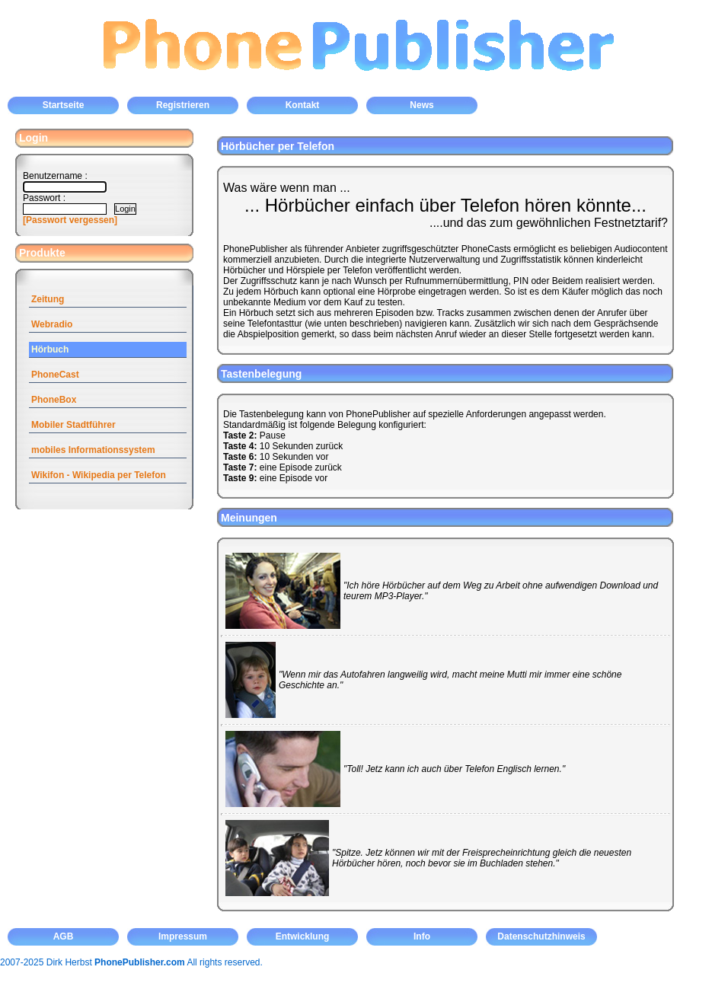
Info (421, 936)
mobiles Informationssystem (93, 450)
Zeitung (47, 299)
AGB (63, 936)
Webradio (51, 324)
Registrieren (182, 105)
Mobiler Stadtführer (73, 425)
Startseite (64, 105)
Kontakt (303, 105)
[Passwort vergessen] (70, 220)
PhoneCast (55, 374)
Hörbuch (50, 349)
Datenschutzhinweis (541, 936)
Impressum (182, 936)
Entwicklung (303, 936)
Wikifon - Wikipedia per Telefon (98, 475)
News (421, 105)
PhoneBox (53, 399)
